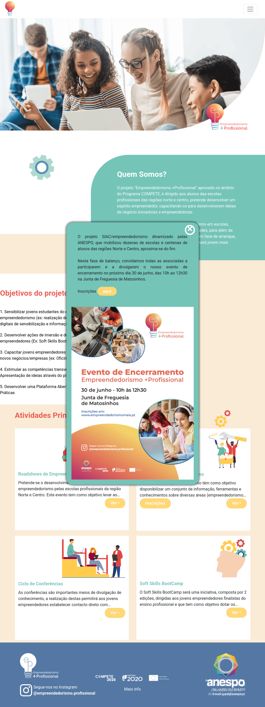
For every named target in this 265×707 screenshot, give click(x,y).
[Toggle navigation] (250, 9)
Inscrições (155, 503)
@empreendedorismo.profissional (64, 693)
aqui (107, 291)
